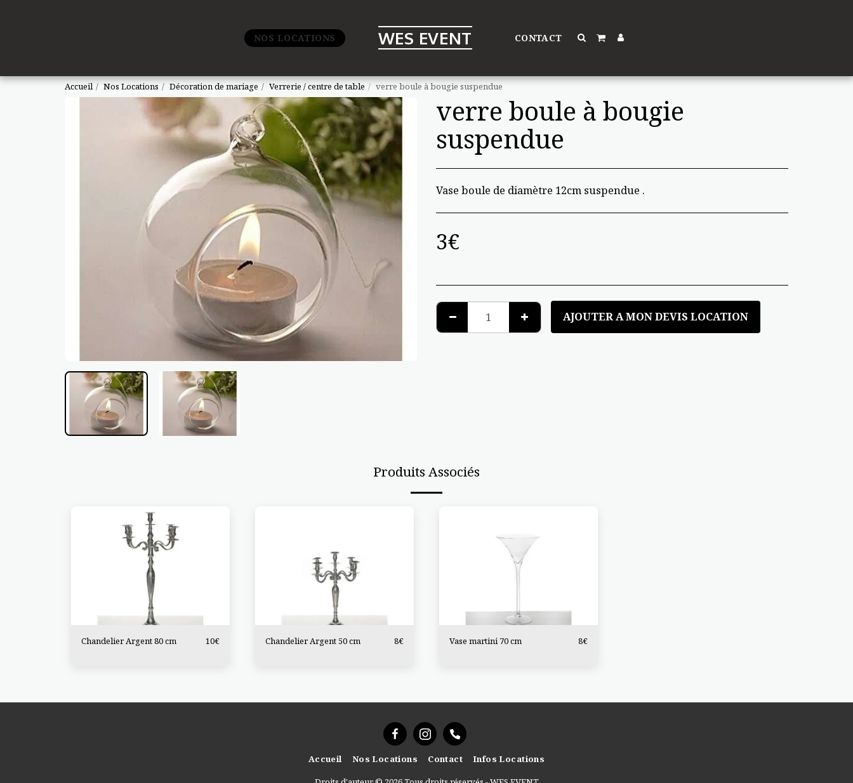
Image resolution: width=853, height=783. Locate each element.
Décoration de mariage (213, 86)
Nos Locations (131, 86)
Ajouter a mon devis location (655, 316)
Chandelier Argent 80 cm (128, 641)
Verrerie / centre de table (317, 86)
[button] (583, 37)
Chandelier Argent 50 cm (312, 641)
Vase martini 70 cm (485, 641)
